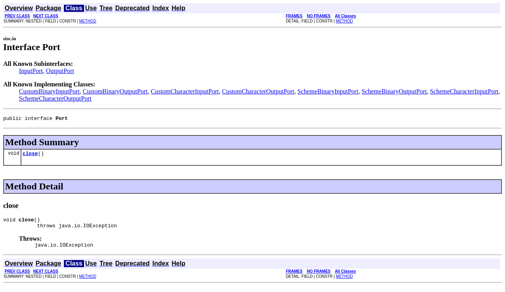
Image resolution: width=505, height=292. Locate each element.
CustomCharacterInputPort (185, 91)
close (30, 155)
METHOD (87, 21)
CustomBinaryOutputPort (115, 91)
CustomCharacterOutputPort (258, 91)
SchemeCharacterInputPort (464, 91)
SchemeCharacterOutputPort (55, 98)
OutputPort (60, 70)
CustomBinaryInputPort (49, 91)
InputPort (31, 70)
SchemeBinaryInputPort (328, 91)
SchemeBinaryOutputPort (393, 91)
